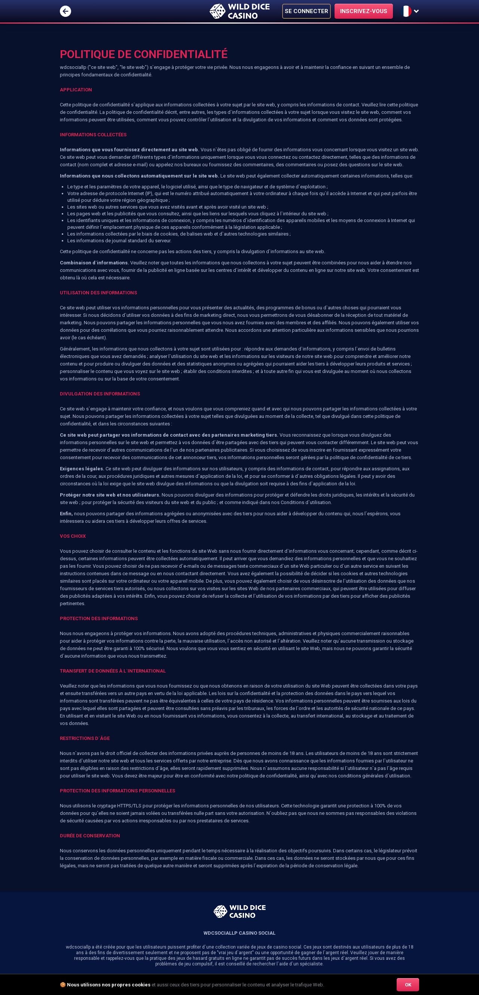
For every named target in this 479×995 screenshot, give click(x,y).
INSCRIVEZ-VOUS (363, 11)
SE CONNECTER (306, 11)
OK (408, 985)
